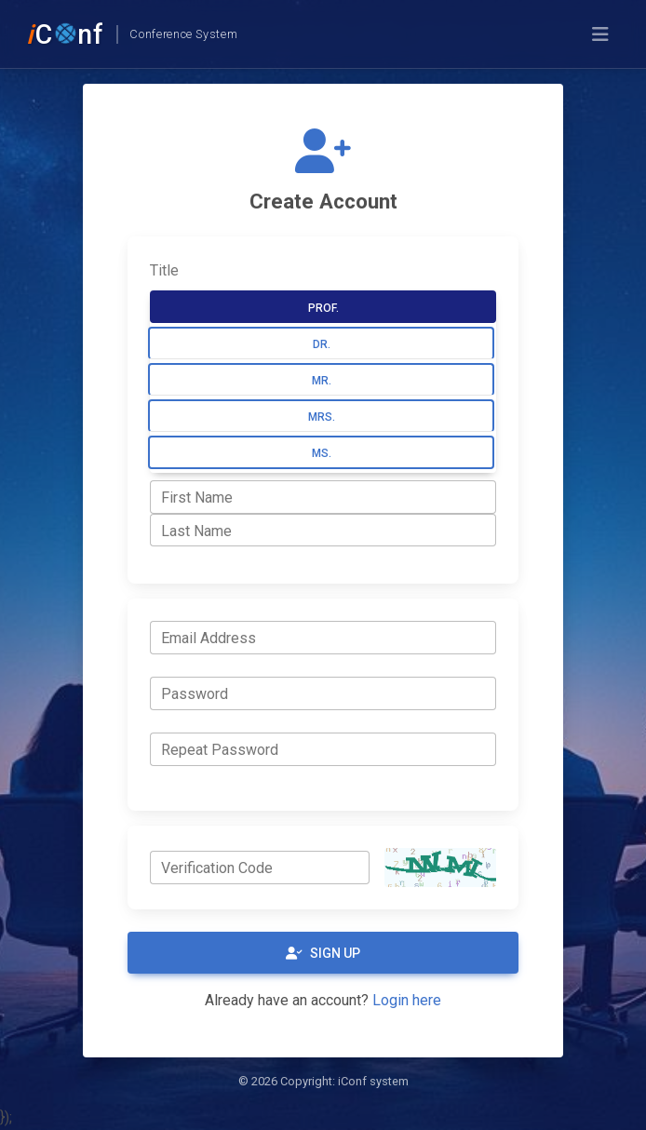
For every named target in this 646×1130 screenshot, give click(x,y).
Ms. (321, 453)
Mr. (321, 380)
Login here (406, 1000)
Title (164, 270)
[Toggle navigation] (600, 34)
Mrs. (321, 417)
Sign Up (323, 953)
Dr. (321, 344)
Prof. (323, 308)
